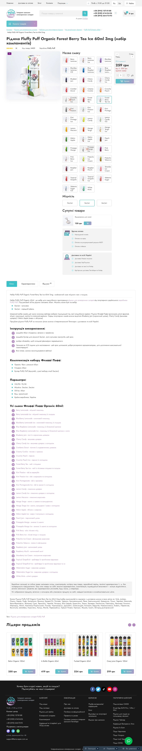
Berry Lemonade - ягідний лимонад (30, 410)
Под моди (43, 704)
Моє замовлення (48, 23)
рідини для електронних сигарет (81, 300)
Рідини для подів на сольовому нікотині (121, 715)
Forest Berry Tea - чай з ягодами (28, 464)
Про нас (67, 704)
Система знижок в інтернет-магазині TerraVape (74, 720)
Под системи (44, 708)
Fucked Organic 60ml (82, 661)
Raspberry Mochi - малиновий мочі (29, 551)
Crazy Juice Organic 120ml (117, 661)
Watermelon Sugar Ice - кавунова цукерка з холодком (37, 572)
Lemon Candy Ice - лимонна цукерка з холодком (35, 493)
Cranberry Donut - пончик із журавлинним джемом (36, 447)
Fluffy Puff (51, 48)
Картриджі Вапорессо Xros (123, 724)
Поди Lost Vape (119, 739)
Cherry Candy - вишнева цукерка (28, 439)
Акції (93, 23)
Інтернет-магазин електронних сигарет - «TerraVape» (71, 749)
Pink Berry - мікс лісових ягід (27, 530)
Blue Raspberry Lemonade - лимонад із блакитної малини (38, 426)
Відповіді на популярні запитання (97, 715)
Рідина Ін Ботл (119, 727)
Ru (114, 3)
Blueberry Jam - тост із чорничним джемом (32, 435)
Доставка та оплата (25, 3)
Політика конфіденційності (74, 712)
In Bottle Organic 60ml (50, 661)
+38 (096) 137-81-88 (102, 10)
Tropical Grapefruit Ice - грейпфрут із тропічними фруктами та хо (40, 563)
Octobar (85, 18)
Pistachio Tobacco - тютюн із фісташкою (31, 543)
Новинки (10, 3)
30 (16, 48)
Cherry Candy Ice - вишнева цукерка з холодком (35, 443)
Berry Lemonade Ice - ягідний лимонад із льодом (35, 414)
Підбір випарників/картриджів (96, 705)
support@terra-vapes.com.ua (17, 739)
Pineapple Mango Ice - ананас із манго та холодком (36, 526)
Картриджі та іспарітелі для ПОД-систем (50, 724)
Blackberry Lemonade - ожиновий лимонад (33, 418)
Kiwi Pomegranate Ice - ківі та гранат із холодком (35, 485)
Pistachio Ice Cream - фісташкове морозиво (33, 539)
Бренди (120, 23)
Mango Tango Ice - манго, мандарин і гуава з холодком (38, 505)
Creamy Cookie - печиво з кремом (29, 451)
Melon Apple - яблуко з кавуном (28, 509)
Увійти (130, 3)
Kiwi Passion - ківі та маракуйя (27, 472)
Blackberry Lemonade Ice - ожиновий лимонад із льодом (38, 422)
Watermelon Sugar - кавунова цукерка (30, 568)
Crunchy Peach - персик (25, 456)
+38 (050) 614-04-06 (103, 13)
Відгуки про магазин (96, 720)
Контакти (49, 3)
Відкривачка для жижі (83, 217)
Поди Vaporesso (119, 731)
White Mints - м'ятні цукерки (27, 576)
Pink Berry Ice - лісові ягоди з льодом (31, 534)
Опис (11, 283)
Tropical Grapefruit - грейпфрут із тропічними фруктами (37, 559)
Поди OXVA (118, 743)
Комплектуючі (44, 719)
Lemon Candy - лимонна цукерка (29, 489)
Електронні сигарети (47, 715)
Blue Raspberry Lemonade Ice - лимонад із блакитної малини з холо (43, 431)
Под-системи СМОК (121, 704)
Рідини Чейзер (119, 720)
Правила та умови (71, 715)
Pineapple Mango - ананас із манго (30, 522)
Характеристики (28, 283)
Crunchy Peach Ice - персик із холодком (31, 460)
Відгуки (47, 283)
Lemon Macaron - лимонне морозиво (30, 497)
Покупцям (63, 3)
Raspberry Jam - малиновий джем (29, 547)
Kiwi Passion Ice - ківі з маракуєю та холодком (34, 476)
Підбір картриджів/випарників (73, 23)
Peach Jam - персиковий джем (28, 518)
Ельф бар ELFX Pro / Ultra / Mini (124, 709)
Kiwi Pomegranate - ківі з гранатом (29, 480)
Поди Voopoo (118, 735)
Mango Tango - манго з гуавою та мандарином (34, 501)
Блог (39, 3)
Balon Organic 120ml (16, 661)
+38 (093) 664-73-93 (103, 15)
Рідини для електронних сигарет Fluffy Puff (28, 616)
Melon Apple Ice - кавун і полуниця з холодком (35, 514)
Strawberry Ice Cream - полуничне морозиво (33, 555)
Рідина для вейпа (46, 712)
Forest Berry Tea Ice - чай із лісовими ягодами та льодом (38, 468)
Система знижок (106, 23)
